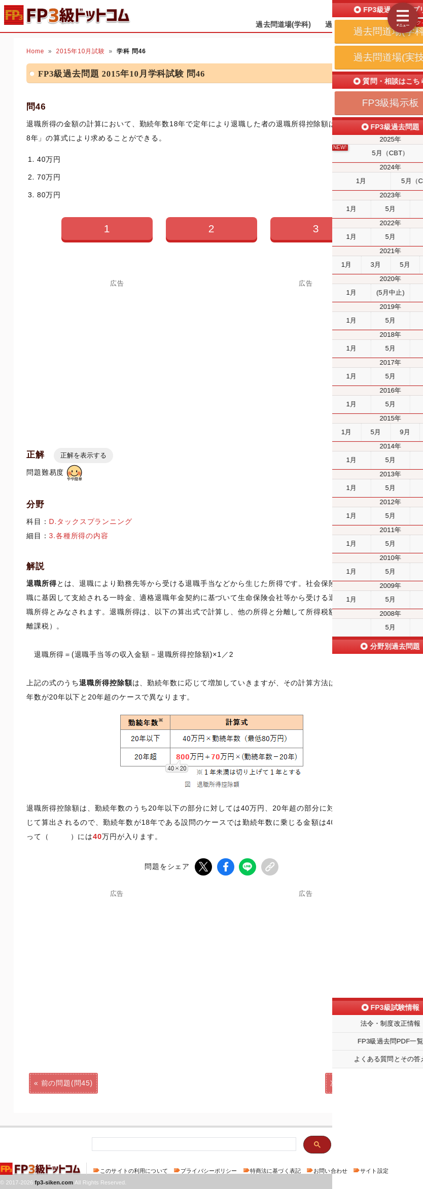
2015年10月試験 (80, 51)
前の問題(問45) (67, 1083)
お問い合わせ (330, 1171)
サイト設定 (374, 1171)
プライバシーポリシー (209, 1171)
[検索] (193, 1144)
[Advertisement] (306, 358)
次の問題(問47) (356, 1083)
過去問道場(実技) (352, 24)
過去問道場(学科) (283, 24)
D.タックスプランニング (90, 521)
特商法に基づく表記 (275, 1171)
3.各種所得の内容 (79, 536)
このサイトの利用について (134, 1171)
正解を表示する (83, 455)
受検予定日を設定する (383, 11)
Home (35, 51)
